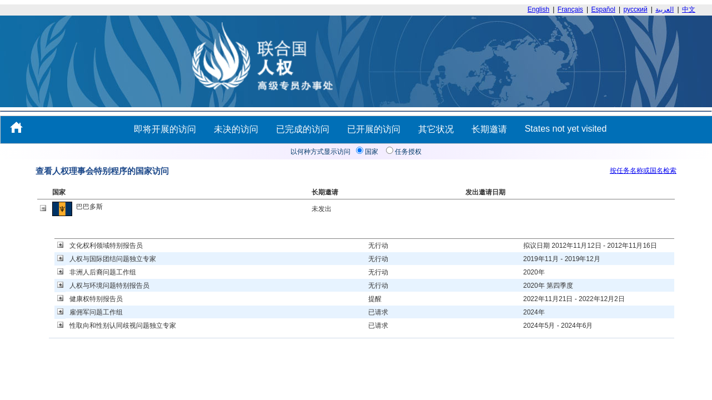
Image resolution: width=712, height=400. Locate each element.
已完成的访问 (302, 129)
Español (603, 9)
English (538, 9)
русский (636, 9)
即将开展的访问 (165, 129)
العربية (664, 9)
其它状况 (436, 129)
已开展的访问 (373, 129)
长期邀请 (489, 129)
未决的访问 (236, 129)
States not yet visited (566, 128)
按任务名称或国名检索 (643, 170)
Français (570, 9)
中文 (688, 9)
